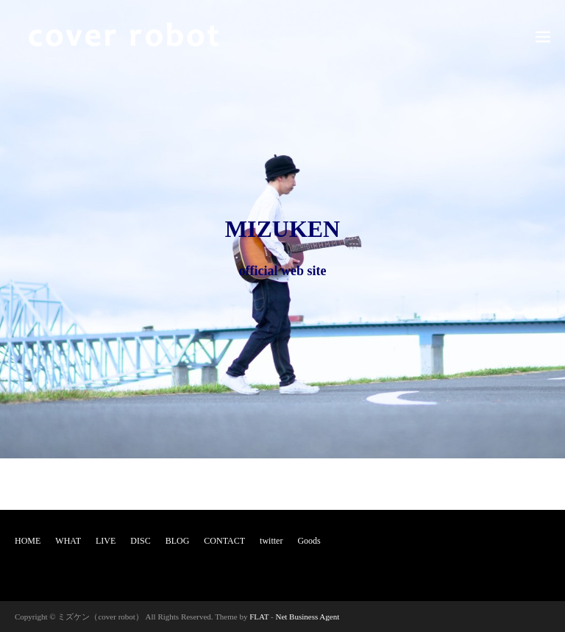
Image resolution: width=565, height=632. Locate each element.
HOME (27, 541)
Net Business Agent (307, 616)
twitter (271, 541)
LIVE (106, 541)
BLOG (178, 541)
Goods (308, 541)
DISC (140, 541)
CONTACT (224, 541)
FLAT (259, 616)
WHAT (68, 541)
